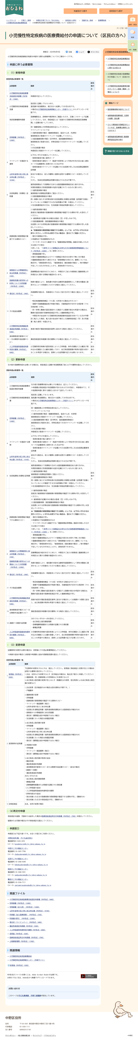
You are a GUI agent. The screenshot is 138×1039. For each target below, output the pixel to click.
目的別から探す (70, 20)
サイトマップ (37, 1035)
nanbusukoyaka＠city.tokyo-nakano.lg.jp (31, 875)
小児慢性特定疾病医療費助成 (119, 59)
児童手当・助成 (87, 20)
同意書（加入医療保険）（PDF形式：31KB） (26, 915)
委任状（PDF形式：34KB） (19, 293)
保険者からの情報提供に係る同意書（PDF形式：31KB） (19, 273)
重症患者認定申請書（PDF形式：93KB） (24, 926)
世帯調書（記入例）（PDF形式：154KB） (25, 907)
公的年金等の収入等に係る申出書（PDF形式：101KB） (19, 177)
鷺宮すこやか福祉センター (18, 879)
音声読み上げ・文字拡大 (82, 4)
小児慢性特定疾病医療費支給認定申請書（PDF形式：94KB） (32, 899)
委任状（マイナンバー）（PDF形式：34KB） (26, 922)
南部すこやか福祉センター (18, 869)
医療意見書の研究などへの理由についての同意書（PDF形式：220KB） (20, 564)
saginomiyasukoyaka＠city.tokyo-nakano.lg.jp (33, 885)
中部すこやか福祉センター (18, 848)
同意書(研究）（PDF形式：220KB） (23, 918)
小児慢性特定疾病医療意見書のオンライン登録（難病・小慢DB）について (119, 89)
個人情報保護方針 (24, 1035)
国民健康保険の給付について (119, 109)
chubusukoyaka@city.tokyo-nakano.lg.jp (30, 854)
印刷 (70, 52)
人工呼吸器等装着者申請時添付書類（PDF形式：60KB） (19, 349)
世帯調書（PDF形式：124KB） (21, 903)
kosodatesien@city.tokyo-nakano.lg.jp (30, 844)
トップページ (11, 20)
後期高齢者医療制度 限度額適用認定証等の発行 (118, 138)
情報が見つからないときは (118, 151)
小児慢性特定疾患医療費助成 (16, 23)
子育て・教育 (26, 20)
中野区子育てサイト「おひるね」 (48, 20)
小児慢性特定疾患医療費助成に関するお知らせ (119, 66)
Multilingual (97, 4)
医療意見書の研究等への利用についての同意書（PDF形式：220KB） (19, 283)
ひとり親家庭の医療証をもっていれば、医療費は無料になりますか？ (119, 127)
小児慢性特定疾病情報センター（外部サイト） (55, 109)
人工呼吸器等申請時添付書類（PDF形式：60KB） (28, 930)
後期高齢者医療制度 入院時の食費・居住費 (118, 117)
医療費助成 (102, 20)
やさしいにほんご (110, 4)
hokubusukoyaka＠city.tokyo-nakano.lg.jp (31, 864)
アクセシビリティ (50, 1035)
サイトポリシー (10, 1035)
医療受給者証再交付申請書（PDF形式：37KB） (59, 816)
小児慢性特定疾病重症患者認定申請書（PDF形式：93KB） (19, 329)
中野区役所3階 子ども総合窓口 (20, 838)
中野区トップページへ (125, 4)
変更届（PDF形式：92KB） (19, 934)
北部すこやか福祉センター (18, 859)
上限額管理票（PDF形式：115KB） (22, 941)
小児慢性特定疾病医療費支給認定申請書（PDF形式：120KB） (19, 96)
